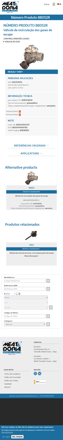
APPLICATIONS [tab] (31, 153)
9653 (31, 245)
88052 (31, 188)
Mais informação (7, 433)
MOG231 (7, 387)
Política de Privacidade (12, 377)
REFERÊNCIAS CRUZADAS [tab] (31, 145)
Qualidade (8, 384)
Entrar (46, 4)
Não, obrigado (17, 437)
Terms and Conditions (12, 374)
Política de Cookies (11, 381)
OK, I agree (6, 438)
